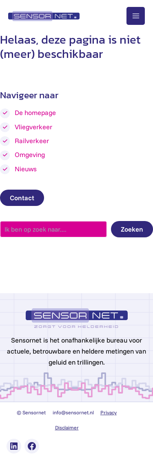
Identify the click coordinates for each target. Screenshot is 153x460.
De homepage (35, 112)
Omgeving (30, 154)
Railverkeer (32, 141)
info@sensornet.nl (73, 412)
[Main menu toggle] (135, 16)
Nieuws (26, 169)
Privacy (108, 412)
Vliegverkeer (33, 127)
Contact (22, 198)
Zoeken (132, 229)
